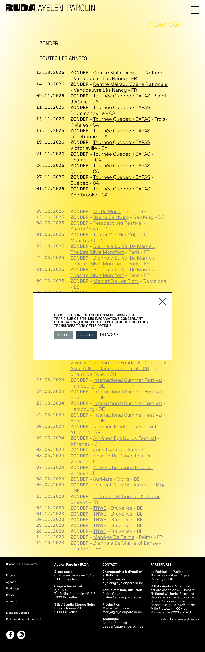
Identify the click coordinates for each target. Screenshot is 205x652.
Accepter (86, 335)
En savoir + (109, 334)
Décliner (64, 335)
